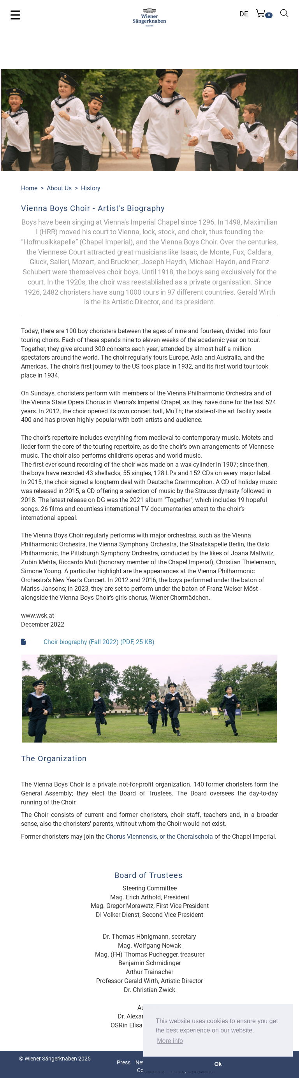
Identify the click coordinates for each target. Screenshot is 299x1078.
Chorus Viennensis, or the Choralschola (159, 836)
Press (123, 1062)
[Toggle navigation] (15, 14)
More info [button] (170, 1041)
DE (243, 14)
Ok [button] (218, 1064)
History (90, 188)
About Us (59, 188)
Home (29, 188)
